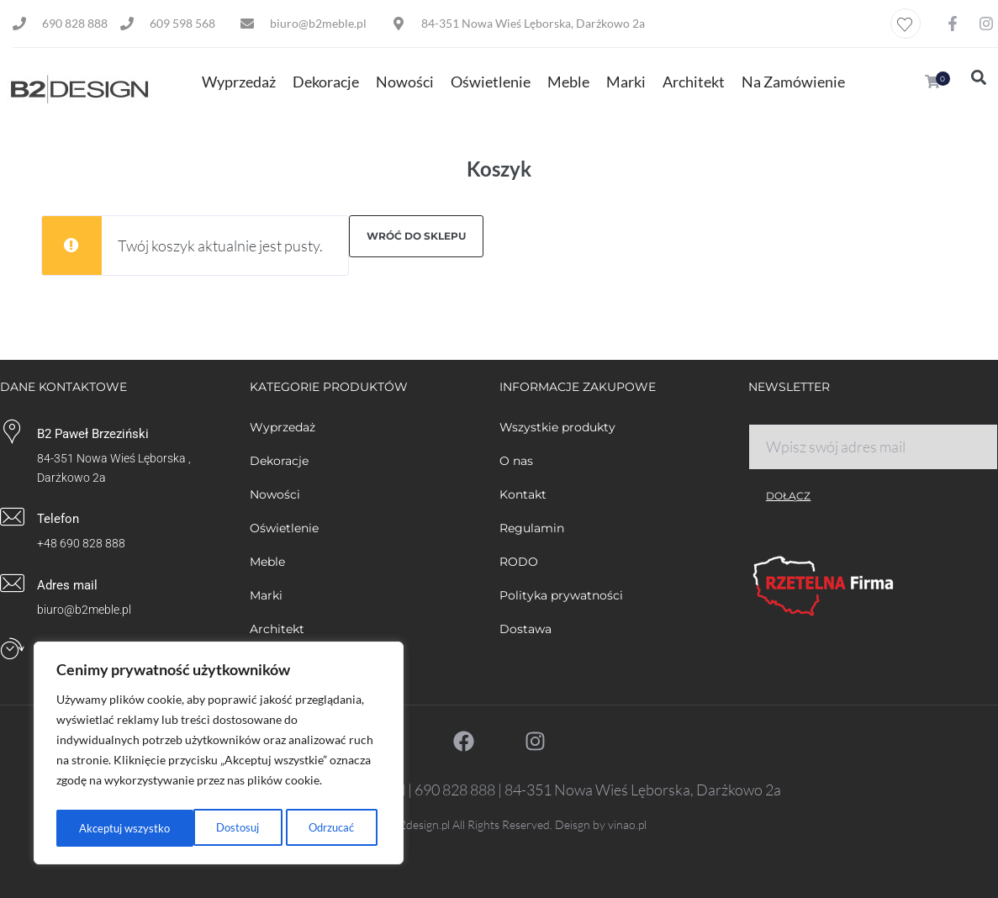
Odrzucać (193, 828)
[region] (219, 755)
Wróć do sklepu (416, 236)
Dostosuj (99, 828)
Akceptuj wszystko (313, 828)
